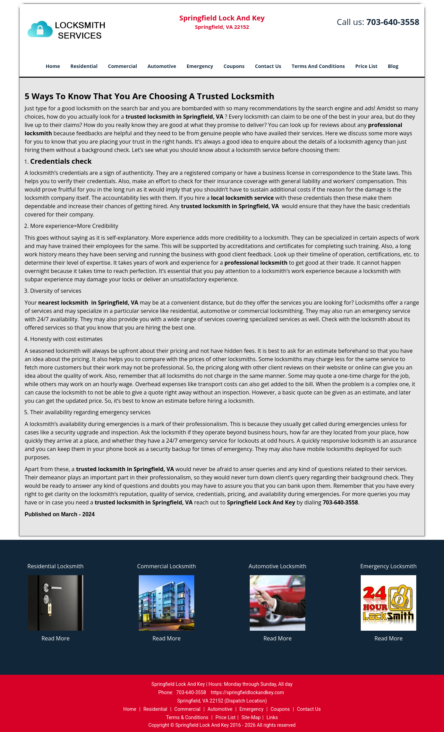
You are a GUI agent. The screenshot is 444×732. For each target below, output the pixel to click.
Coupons (234, 66)
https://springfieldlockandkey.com (247, 692)
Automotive (161, 66)
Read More (55, 638)
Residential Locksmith (55, 566)
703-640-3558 (392, 21)
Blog (393, 66)
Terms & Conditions (187, 717)
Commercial (122, 66)
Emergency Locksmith (388, 566)
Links (272, 717)
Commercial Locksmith (166, 566)
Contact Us (268, 66)
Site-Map (251, 717)
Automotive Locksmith (278, 566)
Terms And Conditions (318, 66)
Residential (83, 66)
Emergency (200, 66)
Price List (366, 66)
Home (53, 66)
